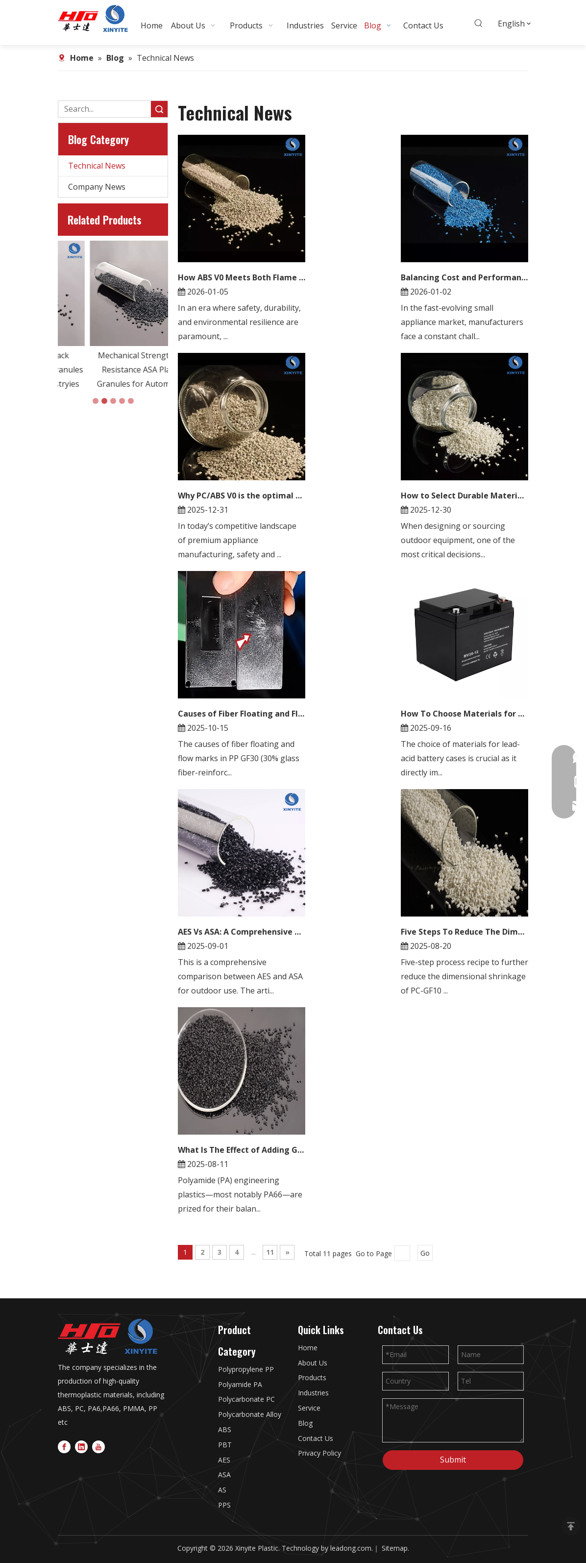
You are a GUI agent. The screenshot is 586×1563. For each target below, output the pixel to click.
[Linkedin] (81, 1446)
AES (224, 1459)
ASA (224, 1474)
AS (222, 1489)
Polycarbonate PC (246, 1399)
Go (425, 1253)
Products (312, 1377)
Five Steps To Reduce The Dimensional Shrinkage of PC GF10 (464, 931)
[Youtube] (98, 1446)
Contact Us (315, 1438)
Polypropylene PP (246, 1369)
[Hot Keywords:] (479, 23)
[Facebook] (64, 1446)
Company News (96, 186)
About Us (312, 1362)
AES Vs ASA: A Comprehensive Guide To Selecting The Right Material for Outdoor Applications (241, 931)
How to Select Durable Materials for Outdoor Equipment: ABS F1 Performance (464, 495)
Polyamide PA (240, 1384)
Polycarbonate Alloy (249, 1414)
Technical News (96, 165)
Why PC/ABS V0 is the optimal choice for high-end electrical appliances (241, 495)
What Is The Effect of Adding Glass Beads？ (241, 1149)
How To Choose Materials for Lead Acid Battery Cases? (464, 713)
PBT (225, 1444)
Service (309, 1408)
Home (307, 1347)
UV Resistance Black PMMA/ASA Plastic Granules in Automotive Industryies (113, 369)
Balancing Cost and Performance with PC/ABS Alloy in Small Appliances (464, 277)
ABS (224, 1429)
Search (159, 109)
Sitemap (395, 1548)
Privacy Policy (319, 1453)
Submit (453, 1459)
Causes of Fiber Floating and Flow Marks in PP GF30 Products (241, 713)
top (571, 1526)
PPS (224, 1505)
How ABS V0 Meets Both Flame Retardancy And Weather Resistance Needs (241, 277)
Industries (313, 1392)
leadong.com (350, 1548)
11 (270, 1252)
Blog (305, 1423)
